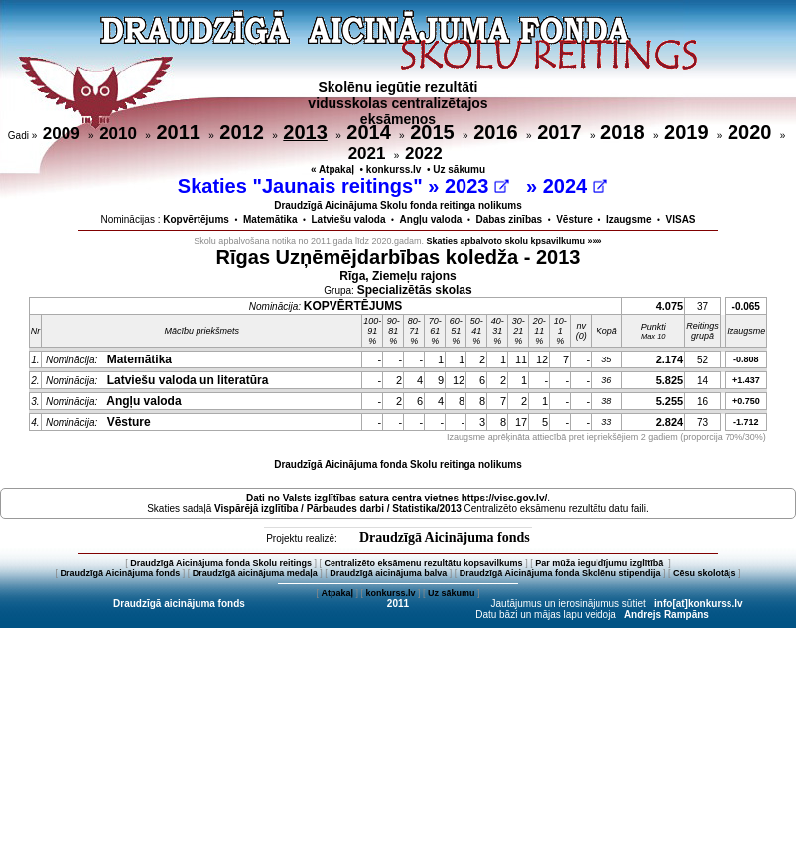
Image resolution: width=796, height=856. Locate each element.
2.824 (670, 422)
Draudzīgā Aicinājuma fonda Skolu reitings (221, 563)
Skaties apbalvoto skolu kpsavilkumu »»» (514, 241)
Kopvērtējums (196, 219)
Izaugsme (629, 219)
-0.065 (746, 306)
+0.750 (746, 401)
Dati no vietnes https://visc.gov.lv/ (396, 498)
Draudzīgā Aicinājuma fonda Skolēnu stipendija (560, 573)
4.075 (670, 306)
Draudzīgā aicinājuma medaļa (255, 573)
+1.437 (746, 380)
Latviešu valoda (349, 219)
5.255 (670, 401)
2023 (477, 186)
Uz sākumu (459, 169)
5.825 (670, 380)
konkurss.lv (394, 169)
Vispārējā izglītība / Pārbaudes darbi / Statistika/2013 (338, 508)
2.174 (670, 359)
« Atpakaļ (332, 169)
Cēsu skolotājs (704, 573)
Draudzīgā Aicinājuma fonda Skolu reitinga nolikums (398, 464)
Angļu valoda (431, 219)
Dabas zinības (508, 219)
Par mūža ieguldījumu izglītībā (600, 563)
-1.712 (746, 422)
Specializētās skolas (414, 290)
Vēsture (574, 219)
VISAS (681, 219)
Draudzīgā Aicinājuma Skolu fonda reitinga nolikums (398, 205)
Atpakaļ (337, 593)
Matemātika (270, 219)
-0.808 (746, 359)
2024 (575, 186)
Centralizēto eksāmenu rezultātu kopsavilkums (424, 563)
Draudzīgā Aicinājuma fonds (444, 537)
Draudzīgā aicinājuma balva (388, 573)
